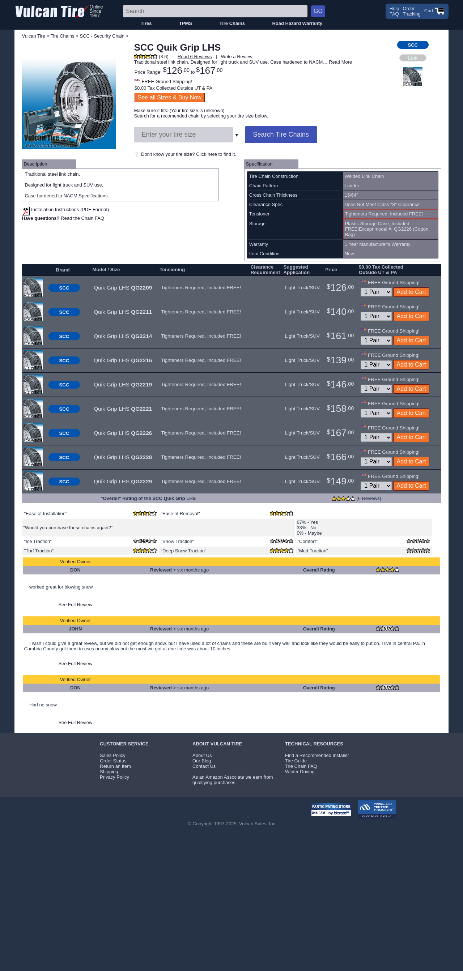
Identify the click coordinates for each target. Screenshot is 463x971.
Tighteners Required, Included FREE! (201, 287)
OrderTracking (411, 11)
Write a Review (236, 56)
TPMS (185, 23)
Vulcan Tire (33, 36)
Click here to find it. (216, 154)
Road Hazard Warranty (297, 23)
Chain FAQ (93, 218)
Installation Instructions (50, 209)
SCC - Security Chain (102, 36)
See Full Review (75, 604)
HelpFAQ (394, 11)
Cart (434, 10)
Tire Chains (232, 23)
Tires (146, 23)
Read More (340, 62)
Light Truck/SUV (302, 287)
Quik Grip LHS (123, 288)
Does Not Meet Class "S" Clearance (382, 204)
